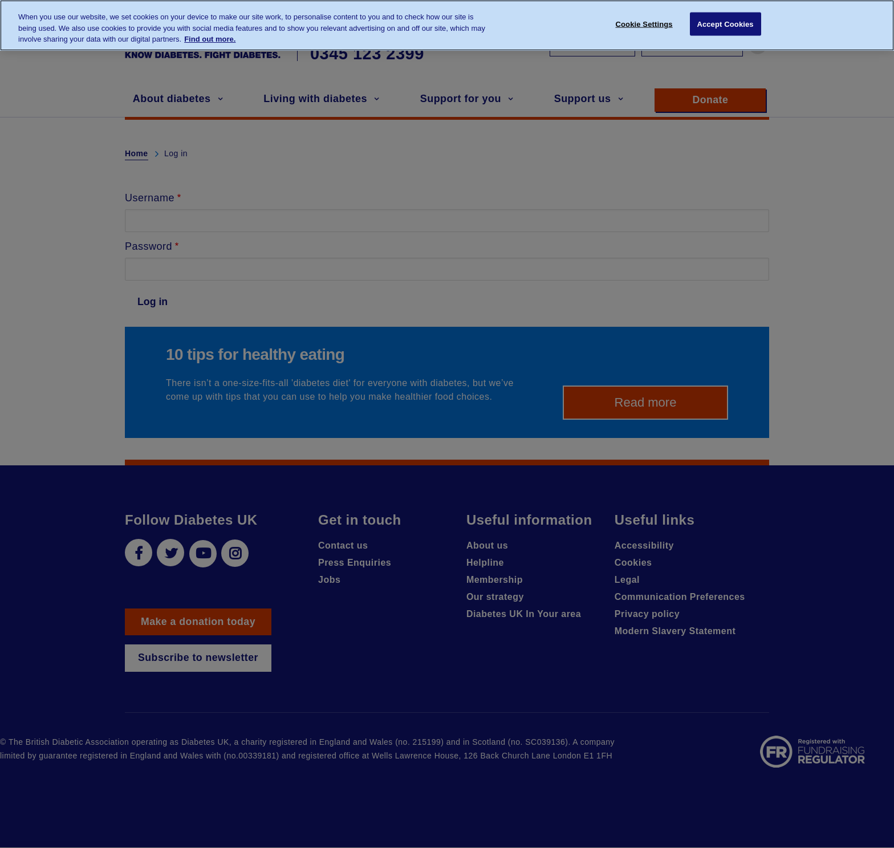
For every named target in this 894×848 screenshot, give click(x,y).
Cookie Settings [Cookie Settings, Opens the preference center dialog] (644, 24)
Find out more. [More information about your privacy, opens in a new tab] (209, 39)
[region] (447, 25)
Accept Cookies (725, 24)
